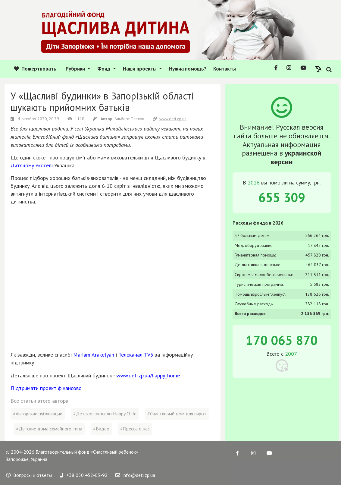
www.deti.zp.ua (169, 118)
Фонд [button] (104, 68)
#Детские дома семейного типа (49, 429)
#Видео (101, 429)
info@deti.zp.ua (135, 475)
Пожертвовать (35, 68)
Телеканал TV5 (135, 354)
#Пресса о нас (135, 429)
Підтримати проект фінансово (46, 388)
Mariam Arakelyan (93, 354)
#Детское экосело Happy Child (104, 414)
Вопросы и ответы (29, 475)
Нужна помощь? (187, 68)
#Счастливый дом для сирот (176, 414)
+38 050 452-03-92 (84, 475)
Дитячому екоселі (32, 165)
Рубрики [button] (76, 68)
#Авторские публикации (37, 414)
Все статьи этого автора (39, 400)
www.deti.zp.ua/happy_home (148, 375)
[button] (318, 69)
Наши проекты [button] (140, 68)
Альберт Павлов (129, 118)
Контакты (224, 68)
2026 (254, 182)
